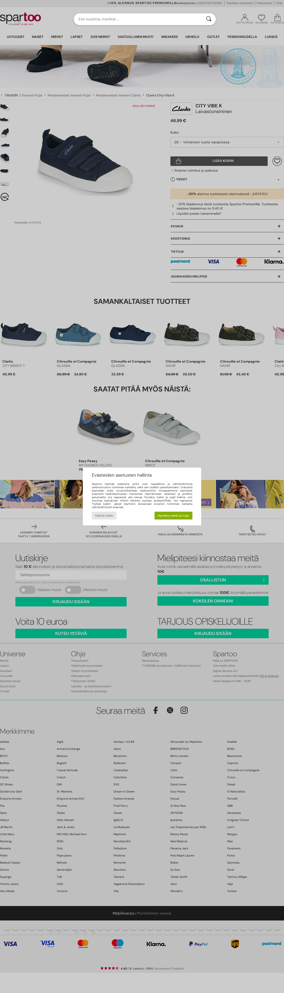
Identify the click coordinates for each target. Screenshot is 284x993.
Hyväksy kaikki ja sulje (173, 515)
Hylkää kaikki (104, 515)
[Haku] (208, 19)
